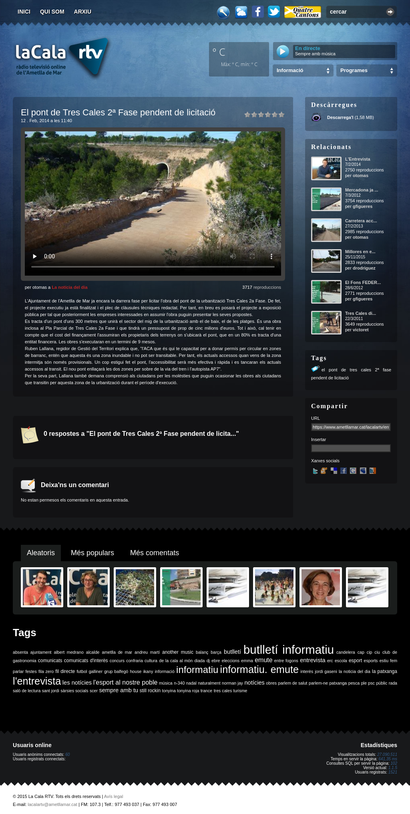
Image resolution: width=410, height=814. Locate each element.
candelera (345, 652)
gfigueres (363, 206)
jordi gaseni (326, 671)
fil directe (65, 671)
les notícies (77, 682)
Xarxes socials (325, 460)
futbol (81, 671)
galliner (95, 671)
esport (355, 660)
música (166, 683)
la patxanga (384, 671)
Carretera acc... (361, 220)
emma (247, 660)
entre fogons (286, 660)
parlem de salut (292, 683)
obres (271, 683)
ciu (377, 652)
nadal (191, 683)
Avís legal (113, 796)
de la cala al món (176, 660)
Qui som (52, 11)
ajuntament (41, 652)
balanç (202, 652)
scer (94, 690)
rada (393, 683)
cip (369, 652)
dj (208, 660)
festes (30, 671)
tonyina (169, 690)
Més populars (92, 553)
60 (67, 754)
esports (371, 660)
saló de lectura (26, 690)
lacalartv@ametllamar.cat (52, 804)
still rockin (150, 690)
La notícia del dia (69, 287)
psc (371, 683)
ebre (215, 660)
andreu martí (147, 652)
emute (263, 660)
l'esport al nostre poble (125, 682)
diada (199, 660)
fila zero (46, 671)
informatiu (197, 669)
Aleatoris (41, 553)
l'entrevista (37, 681)
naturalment (209, 683)
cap (361, 652)
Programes (354, 70)
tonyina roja (188, 690)
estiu (384, 660)
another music (177, 652)
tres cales (223, 690)
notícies (254, 682)
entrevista (313, 660)
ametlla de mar (117, 652)
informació (165, 671)
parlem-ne (318, 683)
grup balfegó (116, 671)
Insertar (318, 439)
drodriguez (364, 268)
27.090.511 (387, 754)
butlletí (232, 652)
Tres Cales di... (360, 313)
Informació (290, 70)
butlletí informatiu (288, 649)
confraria (134, 660)
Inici (24, 11)
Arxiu (83, 11)
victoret (361, 329)
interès (306, 671)
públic (381, 683)
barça (216, 652)
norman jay (232, 683)
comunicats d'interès (86, 660)
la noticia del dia (354, 671)
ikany (148, 671)
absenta (20, 652)
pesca (354, 683)
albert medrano (69, 652)
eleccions (230, 660)
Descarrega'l (340, 117)
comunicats (50, 660)
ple (364, 683)
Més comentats (154, 553)
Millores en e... (360, 251)
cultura (151, 660)
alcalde (93, 652)
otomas (360, 175)
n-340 (179, 683)
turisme (240, 690)
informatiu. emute (259, 669)
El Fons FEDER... (363, 282)
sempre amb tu (118, 690)
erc (330, 660)
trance (207, 690)
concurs (117, 660)
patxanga (338, 683)
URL (315, 418)
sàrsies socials (74, 690)
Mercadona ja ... (361, 189)
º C (219, 51)
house (135, 671)
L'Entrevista (357, 159)
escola (341, 660)
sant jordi (50, 690)
